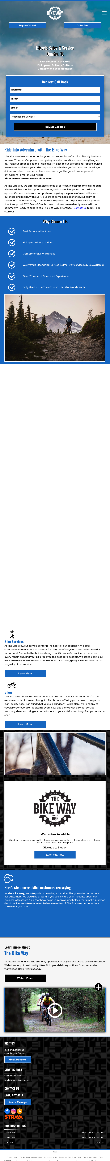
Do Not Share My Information (31, 1157)
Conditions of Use (51, 1157)
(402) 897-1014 (13, 1095)
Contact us (80, 208)
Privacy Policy (12, 1157)
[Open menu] (104, 13)
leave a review (54, 903)
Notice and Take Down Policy (70, 1157)
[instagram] (13, 1111)
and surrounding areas (16, 1080)
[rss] (19, 1111)
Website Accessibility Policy (93, 1157)
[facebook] (7, 1111)
